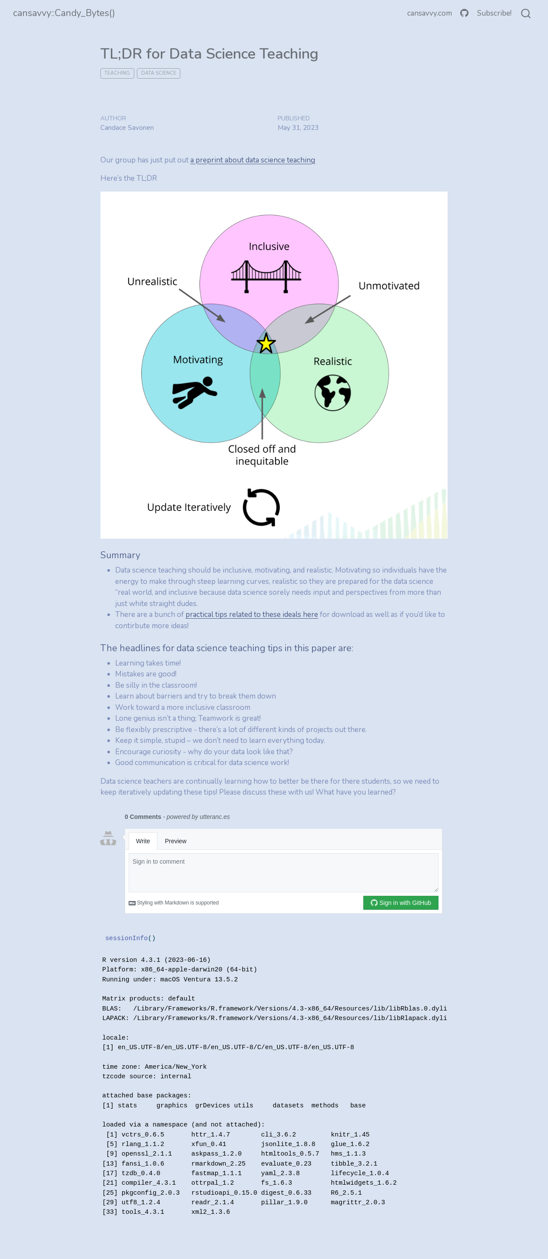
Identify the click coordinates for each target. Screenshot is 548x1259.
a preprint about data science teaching (252, 160)
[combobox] (526, 13)
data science (158, 73)
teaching (117, 73)
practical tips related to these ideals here (252, 615)
